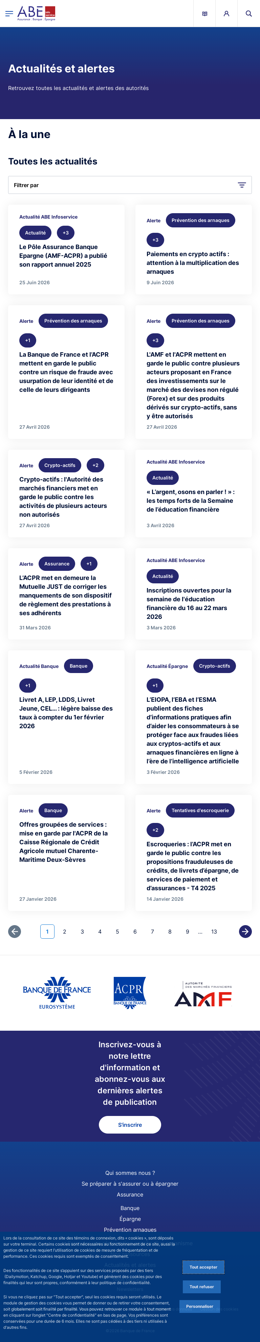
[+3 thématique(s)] (65, 233)
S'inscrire (130, 1124)
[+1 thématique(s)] (27, 340)
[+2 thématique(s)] (95, 465)
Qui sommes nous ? (130, 1172)
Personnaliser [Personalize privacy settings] (199, 1306)
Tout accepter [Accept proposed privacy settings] (203, 1267)
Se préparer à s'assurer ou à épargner (130, 1183)
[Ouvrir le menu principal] (9, 13)
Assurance (130, 1194)
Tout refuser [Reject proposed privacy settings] (202, 1286)
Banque (130, 1208)
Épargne (130, 1218)
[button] (249, 13)
